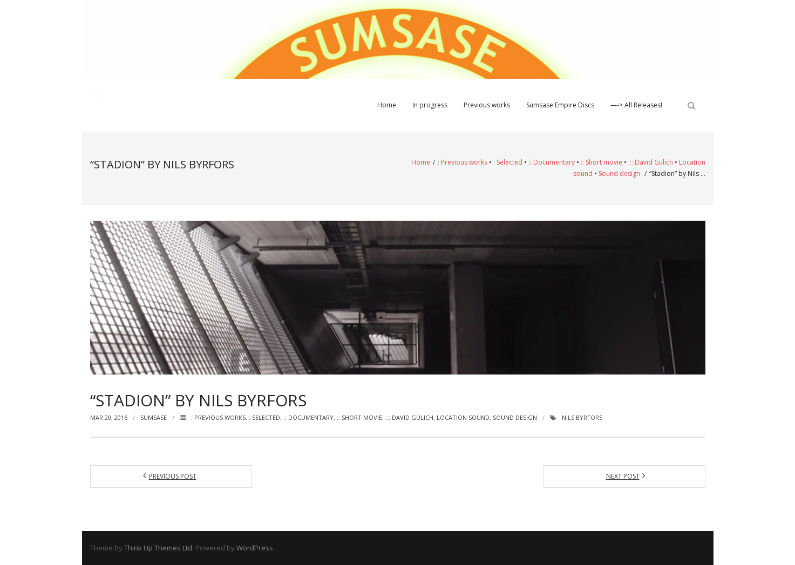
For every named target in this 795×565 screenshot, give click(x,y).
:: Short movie (601, 162)
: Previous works (462, 162)
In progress (429, 105)
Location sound (463, 417)
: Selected (507, 162)
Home (386, 105)
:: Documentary (551, 162)
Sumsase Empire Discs (560, 105)
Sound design (619, 173)
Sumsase (153, 417)
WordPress (254, 548)
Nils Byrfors (582, 417)
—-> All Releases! (636, 105)
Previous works (487, 105)
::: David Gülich (650, 162)
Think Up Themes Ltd (158, 548)
